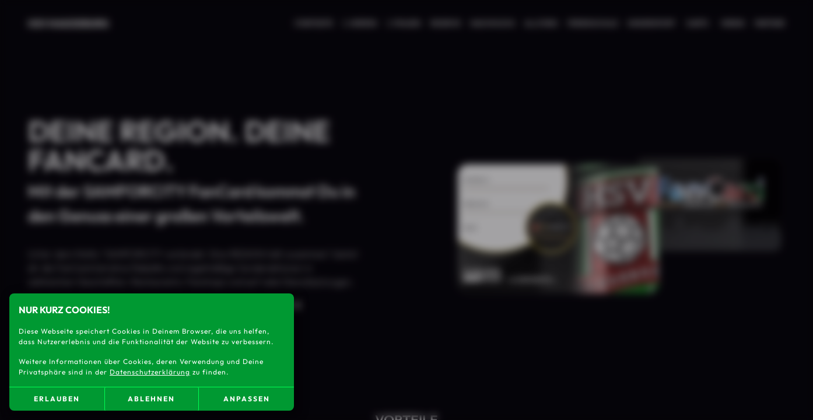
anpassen (246, 398)
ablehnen (151, 398)
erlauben (57, 398)
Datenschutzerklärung (150, 372)
